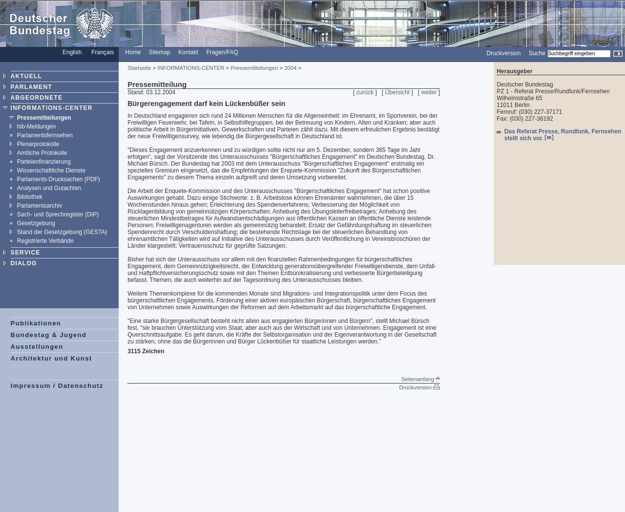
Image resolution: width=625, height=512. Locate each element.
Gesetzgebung (36, 223)
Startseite (139, 68)
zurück (365, 92)
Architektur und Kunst (51, 358)
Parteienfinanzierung (44, 161)
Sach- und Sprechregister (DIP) (58, 214)
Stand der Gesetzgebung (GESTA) (62, 232)
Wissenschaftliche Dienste (51, 170)
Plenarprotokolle (38, 144)
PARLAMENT (31, 87)
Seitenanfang (420, 379)
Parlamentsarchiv (39, 205)
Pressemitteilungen (44, 117)
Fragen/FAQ (222, 52)
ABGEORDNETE (37, 97)
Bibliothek (29, 196)
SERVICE (26, 252)
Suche (537, 53)
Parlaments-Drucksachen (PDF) (58, 179)
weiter (429, 92)
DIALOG (24, 263)
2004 (290, 68)
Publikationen (36, 323)
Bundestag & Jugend (49, 335)
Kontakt (188, 52)
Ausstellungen (37, 346)
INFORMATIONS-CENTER (52, 108)
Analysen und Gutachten (49, 188)
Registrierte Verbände (45, 240)
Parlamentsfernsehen (45, 135)
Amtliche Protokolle (42, 152)
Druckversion (503, 53)
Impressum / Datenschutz (57, 385)
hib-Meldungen (36, 126)
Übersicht (397, 92)
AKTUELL (26, 76)
